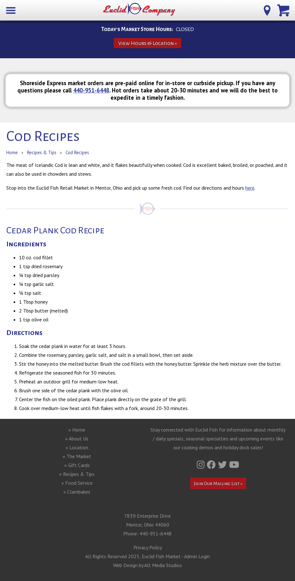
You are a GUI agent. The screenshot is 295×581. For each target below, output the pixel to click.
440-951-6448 (91, 90)
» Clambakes (76, 492)
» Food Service (77, 483)
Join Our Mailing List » (218, 483)
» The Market (77, 456)
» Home (76, 429)
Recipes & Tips (41, 152)
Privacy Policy (147, 547)
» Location (77, 447)
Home (12, 152)
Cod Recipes (77, 152)
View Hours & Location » (147, 43)
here (249, 188)
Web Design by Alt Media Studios (147, 565)
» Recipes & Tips (76, 474)
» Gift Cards (77, 465)
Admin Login (197, 556)
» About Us (76, 438)
